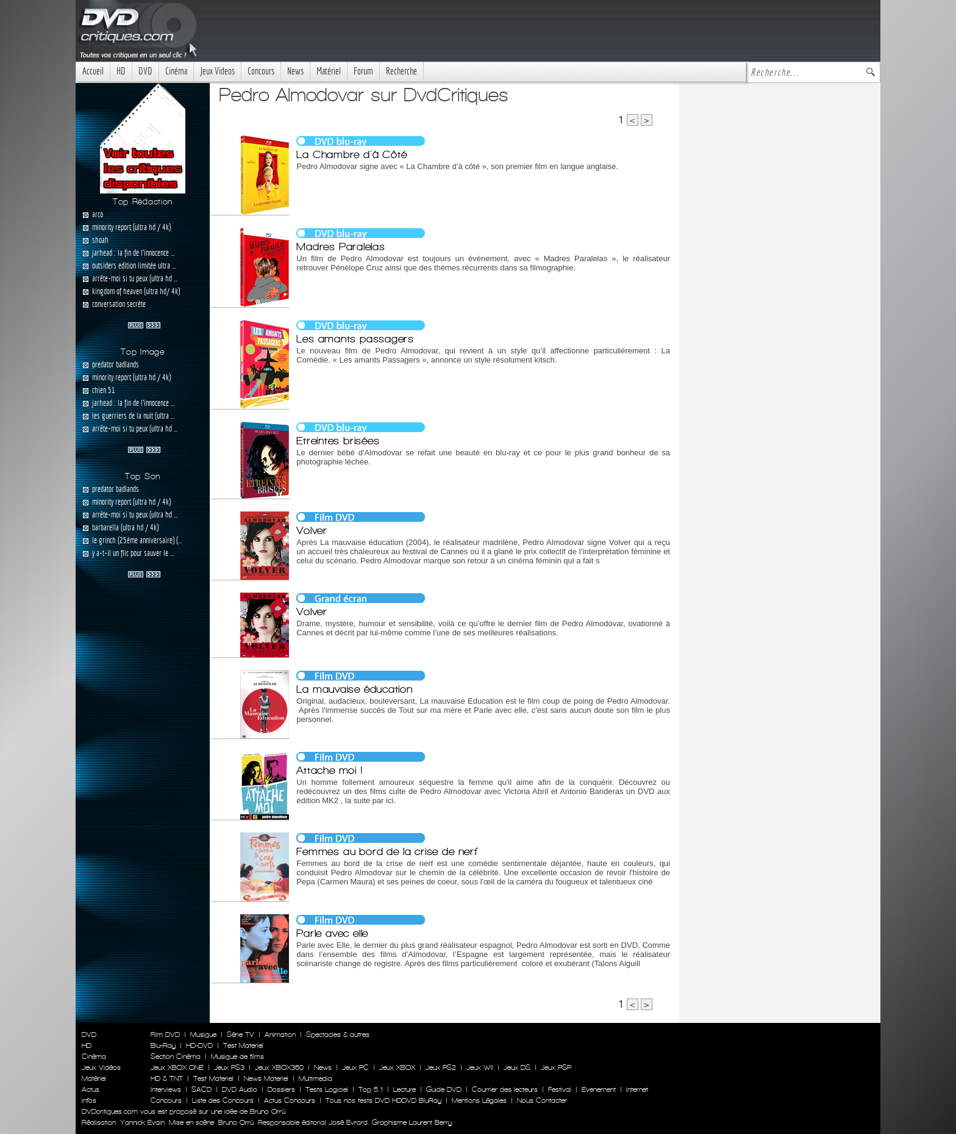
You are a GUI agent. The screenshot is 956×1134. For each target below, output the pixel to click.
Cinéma (176, 71)
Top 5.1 (370, 1089)
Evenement (599, 1089)
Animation (280, 1034)
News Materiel (266, 1078)
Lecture (404, 1089)
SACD (201, 1089)
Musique (203, 1034)
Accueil (93, 71)
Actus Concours (289, 1100)
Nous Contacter (541, 1100)
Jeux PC (355, 1067)
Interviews (166, 1089)
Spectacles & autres (337, 1034)
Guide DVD (444, 1089)
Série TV (240, 1034)
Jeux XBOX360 (279, 1067)
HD (121, 71)
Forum (363, 71)
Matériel (328, 71)
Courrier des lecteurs (505, 1089)
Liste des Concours (223, 1100)
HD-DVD (199, 1045)
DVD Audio (239, 1089)
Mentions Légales (479, 1100)
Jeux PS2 (441, 1067)
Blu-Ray (163, 1045)
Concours (261, 71)
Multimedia (315, 1078)
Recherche (401, 71)
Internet (637, 1089)
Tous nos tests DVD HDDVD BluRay (383, 1100)
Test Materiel (243, 1045)
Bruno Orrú (236, 1122)
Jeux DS (517, 1067)
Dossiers (281, 1089)
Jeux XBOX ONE (177, 1067)
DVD (145, 71)
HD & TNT (167, 1078)
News (295, 71)
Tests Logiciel (326, 1089)
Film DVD (165, 1034)
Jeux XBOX (397, 1067)
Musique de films (237, 1056)
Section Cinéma (176, 1056)
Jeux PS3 (229, 1067)
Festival (559, 1089)
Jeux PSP (556, 1067)
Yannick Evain (142, 1122)
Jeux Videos (217, 71)
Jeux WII (479, 1067)
